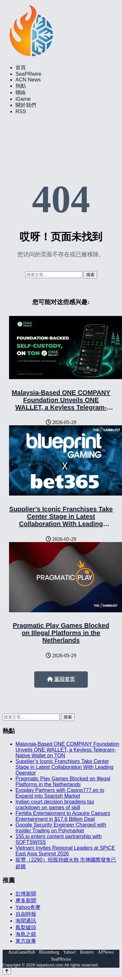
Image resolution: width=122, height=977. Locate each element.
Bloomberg (49, 952)
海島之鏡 (25, 934)
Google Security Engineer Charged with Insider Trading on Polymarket (60, 827)
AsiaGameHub (21, 952)
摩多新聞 (25, 900)
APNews (106, 952)
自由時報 (25, 914)
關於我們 (25, 105)
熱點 (20, 86)
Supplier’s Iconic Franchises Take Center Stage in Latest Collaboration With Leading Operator (61, 520)
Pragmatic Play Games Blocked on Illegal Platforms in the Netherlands (61, 633)
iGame (23, 99)
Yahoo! (69, 952)
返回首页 (61, 679)
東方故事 (25, 941)
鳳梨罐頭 (25, 927)
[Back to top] (7, 971)
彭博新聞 (25, 893)
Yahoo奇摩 (27, 907)
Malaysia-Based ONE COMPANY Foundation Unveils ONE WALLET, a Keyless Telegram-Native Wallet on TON (61, 403)
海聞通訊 (25, 920)
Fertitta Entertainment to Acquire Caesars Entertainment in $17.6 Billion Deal (62, 816)
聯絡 (20, 92)
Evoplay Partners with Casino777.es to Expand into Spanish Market (59, 793)
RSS (20, 111)
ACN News (28, 79)
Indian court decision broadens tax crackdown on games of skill (54, 804)
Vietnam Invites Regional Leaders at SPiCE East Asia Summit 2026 (65, 850)
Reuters (87, 952)
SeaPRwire (28, 74)
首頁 (20, 67)
